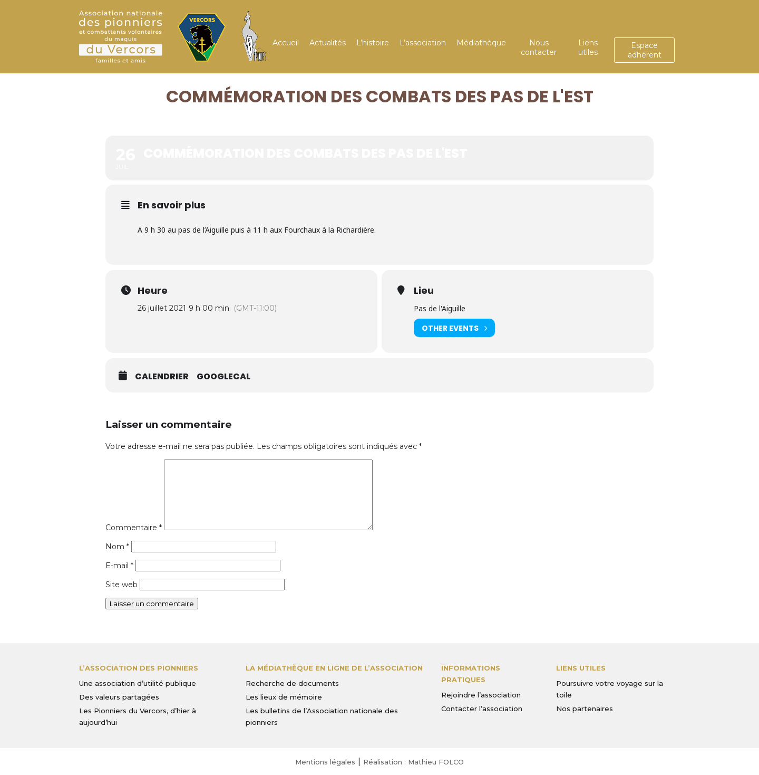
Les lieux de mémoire (284, 697)
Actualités (327, 42)
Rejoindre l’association (481, 695)
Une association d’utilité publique (137, 683)
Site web (121, 584)
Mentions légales (325, 762)
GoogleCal (223, 376)
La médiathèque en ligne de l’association (334, 668)
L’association (423, 42)
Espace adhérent (644, 50)
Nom (117, 546)
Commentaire (133, 527)
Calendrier (162, 376)
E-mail (119, 565)
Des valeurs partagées (119, 697)
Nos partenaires (584, 708)
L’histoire (372, 42)
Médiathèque (481, 42)
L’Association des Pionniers (138, 668)
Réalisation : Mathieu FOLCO (413, 762)
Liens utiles (588, 47)
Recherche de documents (292, 683)
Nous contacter (539, 47)
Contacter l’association (481, 708)
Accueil (286, 42)
